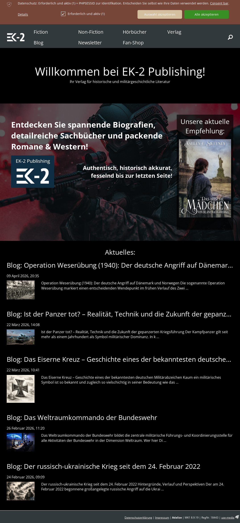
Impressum (162, 517)
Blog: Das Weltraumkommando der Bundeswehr (82, 417)
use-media (227, 517)
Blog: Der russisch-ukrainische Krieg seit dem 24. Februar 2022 (103, 466)
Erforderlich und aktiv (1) (83, 14)
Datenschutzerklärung (138, 517)
